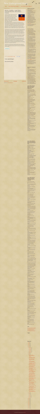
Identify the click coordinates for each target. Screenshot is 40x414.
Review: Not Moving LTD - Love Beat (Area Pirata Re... (32, 382)
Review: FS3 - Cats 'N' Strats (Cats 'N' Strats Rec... (32, 376)
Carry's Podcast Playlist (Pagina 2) (26, 6)
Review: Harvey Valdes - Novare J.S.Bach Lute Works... (32, 386)
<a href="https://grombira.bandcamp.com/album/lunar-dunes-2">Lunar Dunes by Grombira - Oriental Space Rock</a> (15, 52)
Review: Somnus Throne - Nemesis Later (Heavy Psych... (31, 360)
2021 (28, 398)
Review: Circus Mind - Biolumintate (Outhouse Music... (32, 356)
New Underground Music (16, 3)
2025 (28, 343)
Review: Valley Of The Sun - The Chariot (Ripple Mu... (32, 370)
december (30, 347)
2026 (28, 342)
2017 (28, 402)
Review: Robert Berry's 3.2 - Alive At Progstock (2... (32, 366)
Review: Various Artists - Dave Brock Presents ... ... (32, 389)
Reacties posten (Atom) (10, 82)
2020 (28, 399)
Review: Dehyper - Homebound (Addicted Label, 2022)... (32, 363)
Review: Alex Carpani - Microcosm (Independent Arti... (32, 384)
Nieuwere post (6, 81)
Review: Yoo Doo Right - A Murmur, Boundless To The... (32, 391)
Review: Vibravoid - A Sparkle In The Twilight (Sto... (32, 368)
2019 (28, 400)
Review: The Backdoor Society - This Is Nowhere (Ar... (32, 387)
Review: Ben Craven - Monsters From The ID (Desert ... (32, 378)
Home (6, 6)
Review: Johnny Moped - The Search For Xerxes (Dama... (32, 365)
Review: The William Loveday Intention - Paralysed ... (32, 371)
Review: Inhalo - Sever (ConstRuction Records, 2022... (32, 380)
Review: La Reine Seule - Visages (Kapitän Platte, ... (32, 361)
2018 (28, 401)
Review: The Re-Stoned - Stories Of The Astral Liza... (32, 373)
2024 (28, 344)
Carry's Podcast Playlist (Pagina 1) (13, 6)
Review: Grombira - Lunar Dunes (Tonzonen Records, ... (32, 374)
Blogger (25, 412)
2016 (28, 403)
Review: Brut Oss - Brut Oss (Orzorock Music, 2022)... (32, 357)
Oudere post (24, 81)
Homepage (15, 81)
